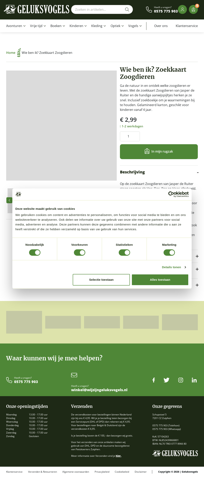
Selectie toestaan (101, 279)
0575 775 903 (166, 11)
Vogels (133, 26)
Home (13, 52)
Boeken (56, 26)
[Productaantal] (130, 136)
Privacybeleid (102, 471)
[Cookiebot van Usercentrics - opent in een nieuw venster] (171, 194)
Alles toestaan (160, 279)
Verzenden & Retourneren (42, 471)
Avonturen (14, 26)
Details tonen (171, 267)
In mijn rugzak (162, 151)
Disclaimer (141, 471)
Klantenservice (187, 26)
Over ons (161, 26)
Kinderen (76, 26)
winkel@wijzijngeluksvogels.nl (99, 390)
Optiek (115, 26)
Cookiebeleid (122, 471)
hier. (118, 456)
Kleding (96, 26)
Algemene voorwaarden (75, 471)
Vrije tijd (36, 26)
